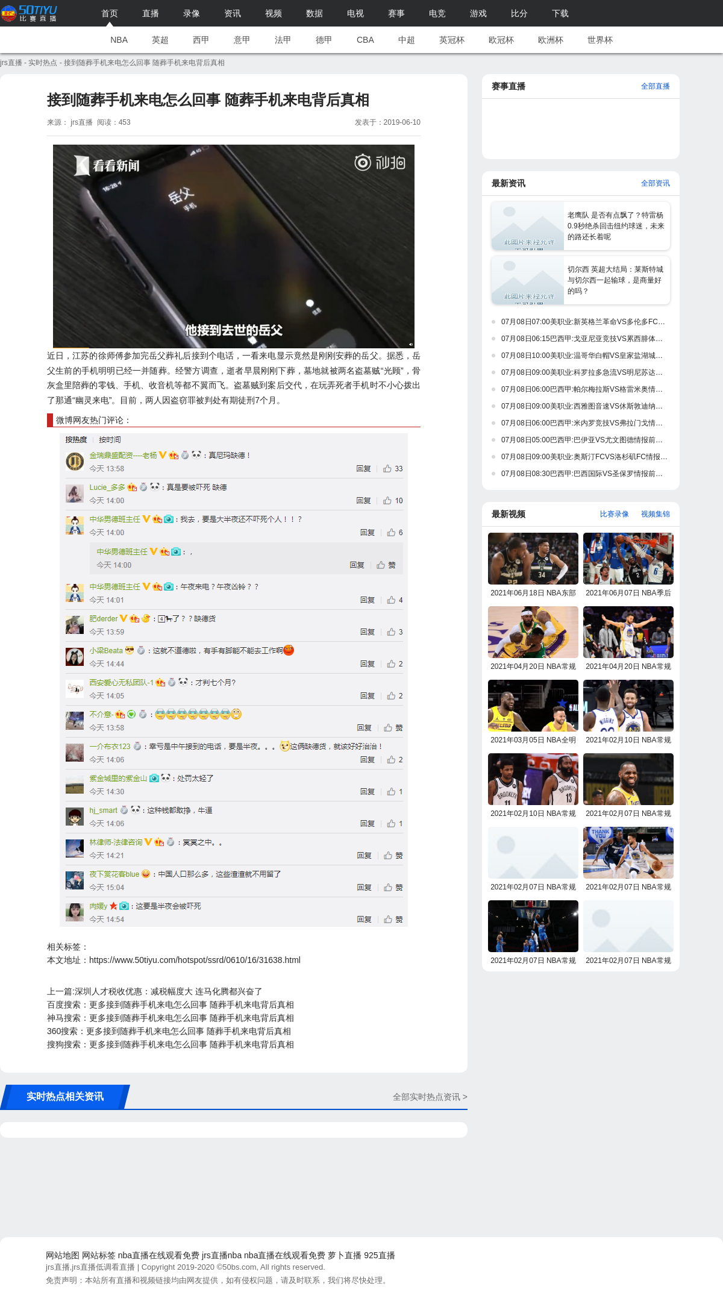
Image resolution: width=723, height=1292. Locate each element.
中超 (406, 40)
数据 (314, 13)
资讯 (232, 13)
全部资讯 (655, 183)
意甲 (242, 40)
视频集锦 (655, 514)
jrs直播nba (222, 1255)
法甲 (283, 40)
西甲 (201, 40)
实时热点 (42, 62)
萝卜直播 (345, 1255)
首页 (109, 13)
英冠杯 (452, 40)
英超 (160, 40)
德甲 (324, 40)
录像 (191, 13)
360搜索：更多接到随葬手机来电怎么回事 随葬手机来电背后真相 (169, 1031)
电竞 (437, 13)
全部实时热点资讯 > (430, 1097)
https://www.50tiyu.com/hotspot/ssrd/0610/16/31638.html (195, 960)
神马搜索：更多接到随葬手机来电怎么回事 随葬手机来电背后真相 (170, 1018)
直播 (150, 13)
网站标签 (99, 1255)
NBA (119, 40)
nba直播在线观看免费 (158, 1255)
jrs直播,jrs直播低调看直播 (90, 1267)
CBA (365, 40)
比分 (519, 13)
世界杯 (600, 40)
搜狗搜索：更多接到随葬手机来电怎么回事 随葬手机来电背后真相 (170, 1044)
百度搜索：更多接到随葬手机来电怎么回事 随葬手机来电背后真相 (170, 1004)
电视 (355, 13)
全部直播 (655, 86)
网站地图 (63, 1255)
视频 (273, 13)
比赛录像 (614, 514)
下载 (560, 13)
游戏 (478, 13)
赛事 (396, 13)
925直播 (379, 1255)
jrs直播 (11, 62)
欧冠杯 (501, 40)
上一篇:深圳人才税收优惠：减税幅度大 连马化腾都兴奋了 (155, 991)
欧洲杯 (550, 40)
